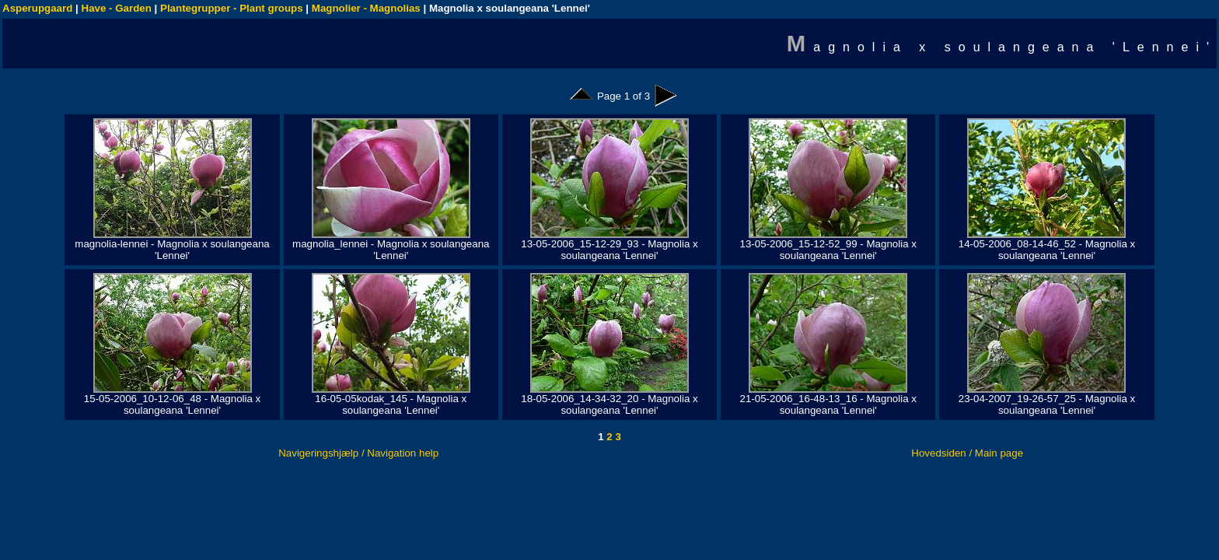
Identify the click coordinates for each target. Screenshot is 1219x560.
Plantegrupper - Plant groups (231, 8)
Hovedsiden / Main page (967, 453)
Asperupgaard (37, 8)
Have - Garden (117, 8)
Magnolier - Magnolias (366, 8)
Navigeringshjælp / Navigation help (358, 453)
